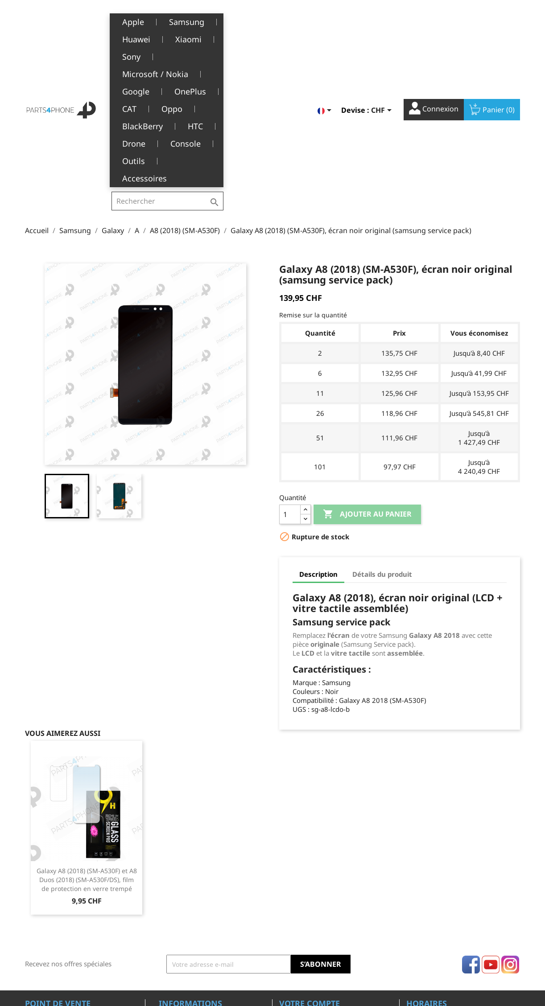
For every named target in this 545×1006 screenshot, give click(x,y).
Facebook (471, 824)
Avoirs (288, 903)
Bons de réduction (306, 930)
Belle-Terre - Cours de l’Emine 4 (72, 890)
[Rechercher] (167, 19)
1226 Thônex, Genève (58, 903)
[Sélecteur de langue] (326, 21)
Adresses (292, 916)
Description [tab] (318, 433)
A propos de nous (185, 903)
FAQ (165, 930)
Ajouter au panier (367, 373)
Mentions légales (184, 875)
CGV (165, 889)
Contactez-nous (182, 958)
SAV (164, 916)
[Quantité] (290, 373)
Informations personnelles (319, 875)
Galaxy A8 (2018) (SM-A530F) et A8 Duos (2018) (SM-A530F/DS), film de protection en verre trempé (87, 739)
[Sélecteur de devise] (383, 21)
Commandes (298, 889)
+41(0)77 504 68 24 (56, 916)
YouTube (491, 824)
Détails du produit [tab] (382, 433)
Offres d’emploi (181, 944)
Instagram (510, 824)
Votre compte (309, 862)
